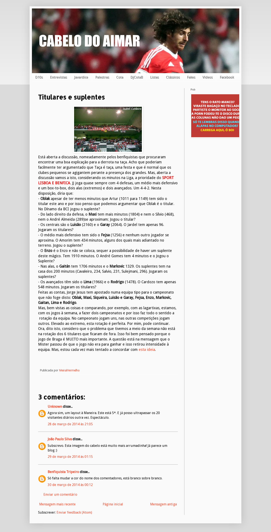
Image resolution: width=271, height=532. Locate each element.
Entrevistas (58, 77)
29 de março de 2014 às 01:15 (70, 457)
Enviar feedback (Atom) (74, 512)
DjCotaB (136, 77)
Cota (119, 77)
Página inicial (113, 504)
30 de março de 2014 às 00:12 (70, 485)
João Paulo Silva (60, 439)
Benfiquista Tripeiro (63, 472)
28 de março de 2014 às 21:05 (70, 424)
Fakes (191, 77)
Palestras (102, 77)
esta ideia (147, 349)
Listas (154, 77)
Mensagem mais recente (57, 504)
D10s (39, 77)
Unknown (55, 407)
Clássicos (173, 77)
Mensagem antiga (163, 504)
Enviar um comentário (60, 494)
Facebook (227, 77)
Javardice (81, 77)
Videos (207, 77)
